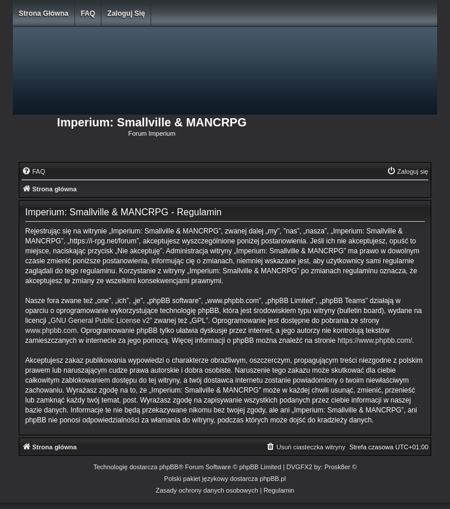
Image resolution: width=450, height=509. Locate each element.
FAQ (88, 13)
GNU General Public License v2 (99, 321)
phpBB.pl (273, 478)
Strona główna (44, 13)
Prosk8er (337, 466)
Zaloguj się (126, 13)
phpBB (169, 466)
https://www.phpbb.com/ (375, 340)
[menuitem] (33, 171)
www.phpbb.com (51, 330)
